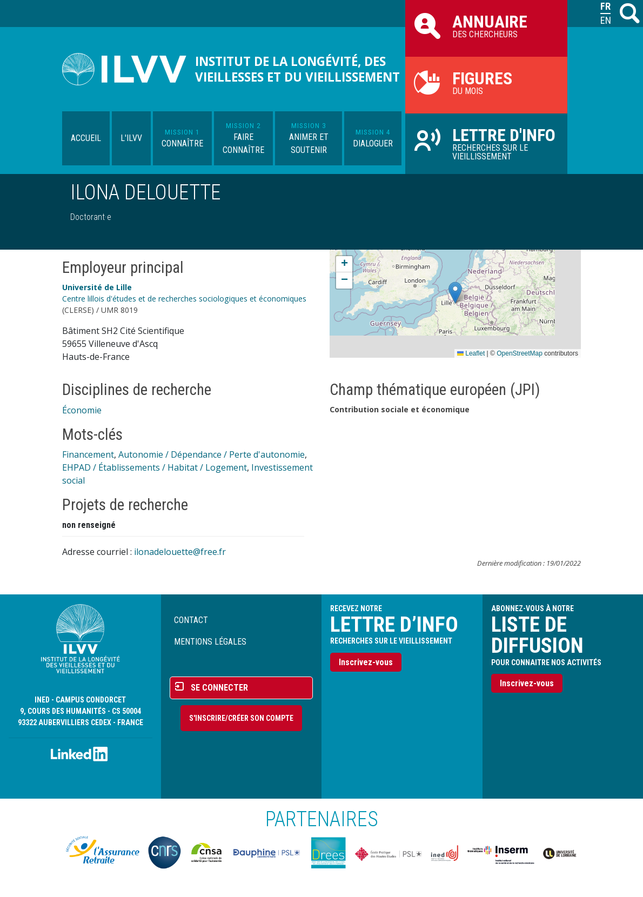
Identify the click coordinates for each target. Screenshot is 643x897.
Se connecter (219, 687)
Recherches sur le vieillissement (486, 143)
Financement (88, 454)
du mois (486, 82)
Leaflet (471, 353)
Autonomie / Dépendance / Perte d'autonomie (211, 454)
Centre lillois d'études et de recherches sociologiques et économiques (184, 298)
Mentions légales (210, 642)
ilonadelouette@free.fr (180, 552)
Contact (191, 620)
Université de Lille (97, 287)
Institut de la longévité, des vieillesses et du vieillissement (297, 69)
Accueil (86, 138)
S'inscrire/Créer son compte (241, 718)
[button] (455, 293)
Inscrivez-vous (366, 662)
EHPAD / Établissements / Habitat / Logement (154, 467)
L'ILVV (131, 138)
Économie (82, 410)
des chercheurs (486, 25)
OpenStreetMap (519, 353)
